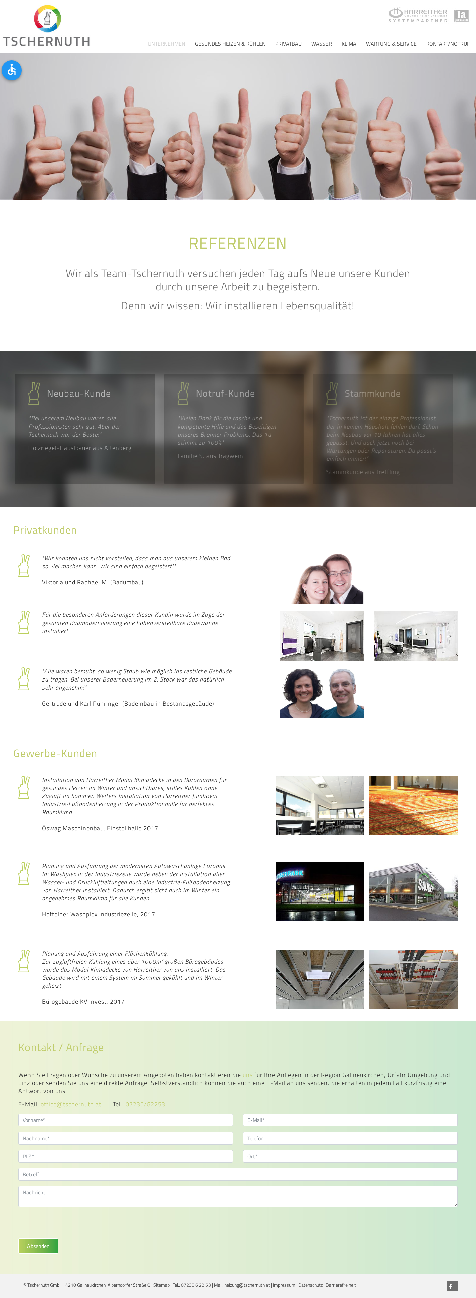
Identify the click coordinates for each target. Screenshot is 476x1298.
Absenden (38, 1246)
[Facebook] (452, 1286)
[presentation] (69, 1225)
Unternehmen (166, 44)
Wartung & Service (391, 44)
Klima (349, 44)
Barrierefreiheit (341, 1285)
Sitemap (161, 1285)
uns (248, 1074)
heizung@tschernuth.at (247, 1285)
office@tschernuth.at (71, 1104)
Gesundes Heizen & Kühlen (230, 44)
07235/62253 (145, 1104)
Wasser (321, 44)
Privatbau (288, 44)
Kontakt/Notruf (448, 44)
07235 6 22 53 (196, 1285)
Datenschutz (310, 1285)
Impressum (284, 1285)
